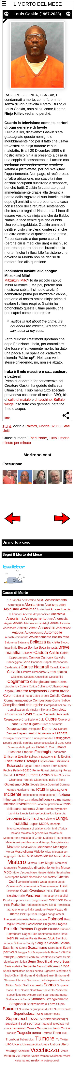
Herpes (11, 789)
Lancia (24, 813)
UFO (8, 1044)
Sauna (23, 947)
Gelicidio (64, 775)
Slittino (10, 985)
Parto (67, 900)
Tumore (44, 1038)
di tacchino (43, 400)
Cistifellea (17, 676)
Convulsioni (13, 714)
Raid (34, 933)
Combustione (42, 700)
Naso (33, 872)
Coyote (37, 714)
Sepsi (66, 961)
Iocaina (42, 804)
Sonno (49, 984)
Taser (36, 1023)
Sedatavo (45, 957)
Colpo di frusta (22, 695)
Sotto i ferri (13, 990)
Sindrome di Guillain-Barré (37, 975)
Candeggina (14, 662)
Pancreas (33, 895)
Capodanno (60, 662)
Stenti (26, 999)
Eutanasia (15, 766)
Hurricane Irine (26, 789)
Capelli (47, 662)
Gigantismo (12, 784)
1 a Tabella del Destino (21, 600)
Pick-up (25, 914)
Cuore (51, 719)
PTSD (49, 890)
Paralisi (62, 895)
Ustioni (55, 1044)
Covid (27, 714)
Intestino (9, 804)
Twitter (64, 1039)
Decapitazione (17, 728)
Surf (23, 1023)
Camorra (47, 657)
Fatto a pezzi (59, 765)
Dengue (11, 733)
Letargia (60, 813)
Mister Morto (62, 856)
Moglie (49, 863)
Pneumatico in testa (16, 919)
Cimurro (26, 672)
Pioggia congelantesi (50, 914)
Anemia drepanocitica (36, 614)
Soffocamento (33, 985)
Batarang (23, 642)
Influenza (9, 799)
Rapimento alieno (49, 933)
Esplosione (46, 761)
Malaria (15, 833)
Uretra (45, 1044)
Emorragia (42, 752)
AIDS (40, 600)
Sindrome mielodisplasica (43, 980)
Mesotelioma (24, 851)
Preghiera (49, 924)
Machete (55, 824)
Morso (65, 867)
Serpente (29, 966)
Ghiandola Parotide (21, 779)
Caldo (64, 653)
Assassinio (46, 628)
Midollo (39, 851)
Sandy (30, 943)
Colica (33, 686)
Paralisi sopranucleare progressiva (25, 900)
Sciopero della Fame (45, 952)
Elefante (60, 747)
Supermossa (52, 1013)
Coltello (55, 695)
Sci (30, 952)
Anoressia (60, 618)
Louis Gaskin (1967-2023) (37, 14)
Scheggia (21, 952)
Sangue (40, 943)
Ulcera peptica (31, 1044)
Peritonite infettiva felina (41, 904)
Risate (33, 938)
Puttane (65, 929)
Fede (16, 770)
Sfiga (65, 966)
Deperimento (26, 733)
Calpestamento (18, 657)
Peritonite (18, 904)
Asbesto (65, 623)
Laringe (34, 813)
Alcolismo (51, 604)
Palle (22, 895)
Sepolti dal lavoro (49, 961)
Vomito (44, 1056)
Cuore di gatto (30, 724)
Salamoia (20, 943)
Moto (7, 872)
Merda (10, 851)
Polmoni (55, 918)
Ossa (64, 886)
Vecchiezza (44, 1050)
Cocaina (29, 676)
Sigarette (49, 971)
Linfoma (29, 818)
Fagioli (28, 765)
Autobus (18, 632)
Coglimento (18, 681)
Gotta (43, 784)
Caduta (41, 652)
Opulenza (13, 886)
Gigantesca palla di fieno (49, 779)
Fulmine (20, 775)
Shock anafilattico (14, 971)
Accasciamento (56, 600)
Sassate (53, 943)
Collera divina (58, 691)
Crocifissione (30, 719)
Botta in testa (48, 647)
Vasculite (24, 1051)
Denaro (62, 728)
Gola (25, 784)
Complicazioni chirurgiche (23, 705)
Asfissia (22, 628)
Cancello (59, 657)
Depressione (45, 733)
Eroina (65, 756)
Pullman (53, 929)
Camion (34, 657)
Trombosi (12, 1039)
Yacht (66, 1056)
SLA (51, 938)
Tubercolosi (27, 1039)
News (24, 877)
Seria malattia (13, 966)
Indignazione (47, 794)
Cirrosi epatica (57, 672)
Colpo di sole (41, 695)
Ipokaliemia (54, 804)
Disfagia (9, 738)
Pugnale (40, 929)
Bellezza (38, 641)
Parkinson (55, 900)
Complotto (59, 709)
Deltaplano (34, 728)
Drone (40, 747)
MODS (44, 824)
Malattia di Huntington (57, 837)
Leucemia (14, 818)
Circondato (39, 672)
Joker (40, 808)
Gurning (64, 784)
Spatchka (36, 990)
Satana (65, 943)
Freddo (8, 775)
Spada (25, 990)
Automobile (53, 632)
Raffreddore (14, 933)
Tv (57, 1039)
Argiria (8, 623)
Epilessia (34, 756)
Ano (50, 618)
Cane (26, 662)
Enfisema (10, 756)
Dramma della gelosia (21, 747)
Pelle (7, 904)
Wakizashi (56, 1056)
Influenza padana (27, 799)
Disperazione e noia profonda (33, 738)
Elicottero (14, 752)
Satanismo (10, 947)
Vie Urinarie (23, 1056)
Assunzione (63, 628)
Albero (40, 604)
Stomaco (38, 999)
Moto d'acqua (20, 872)
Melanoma (44, 847)
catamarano (22, 1060)
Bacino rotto (60, 637)
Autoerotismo (33, 632)
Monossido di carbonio (34, 867)
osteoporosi (51, 1060)
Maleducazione (15, 842)
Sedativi (57, 957)
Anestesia (58, 614)
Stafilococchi (14, 999)
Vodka (35, 1056)
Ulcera (17, 1044)
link (7, 418)
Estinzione (62, 761)
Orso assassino (49, 886)
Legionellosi (46, 813)
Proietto (11, 928)
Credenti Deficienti (56, 714)
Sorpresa (62, 985)
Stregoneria (17, 1004)
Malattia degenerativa (34, 833)
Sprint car (43, 994)
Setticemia (52, 966)
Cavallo (54, 667)
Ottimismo (13, 890)
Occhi (13, 881)
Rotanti (42, 938)
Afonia (29, 605)
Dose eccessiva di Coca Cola (52, 742)
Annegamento (35, 618)
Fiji (60, 770)
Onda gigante (48, 881)
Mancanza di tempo (37, 842)
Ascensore (10, 628)
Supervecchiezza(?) (54, 1019)
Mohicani (61, 863)
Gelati (54, 775)
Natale (42, 872)
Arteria (18, 623)
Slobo (18, 985)
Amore (55, 609)
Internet (66, 799)
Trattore (47, 1033)
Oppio (61, 881)
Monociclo (10, 867)
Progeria (61, 924)
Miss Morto (34, 856)
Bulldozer (28, 653)
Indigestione (30, 794)
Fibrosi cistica (49, 770)
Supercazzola (62, 1009)
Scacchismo (37, 948)
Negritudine (63, 872)
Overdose (37, 891)
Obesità (63, 877)
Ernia (57, 756)
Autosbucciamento (16, 637)
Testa (57, 1028)
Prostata (26, 929)
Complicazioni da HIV (57, 705)
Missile (48, 856)
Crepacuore (12, 719)
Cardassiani (12, 667)
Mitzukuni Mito (16, 280)
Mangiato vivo (59, 842)
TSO (30, 1023)
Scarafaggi (55, 947)
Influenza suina (50, 799)
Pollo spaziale (38, 919)
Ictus (40, 789)
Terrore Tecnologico (39, 1028)
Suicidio (10, 1008)
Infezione (62, 795)
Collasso (43, 686)
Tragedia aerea (29, 1033)
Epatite (23, 756)
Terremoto (19, 1028)
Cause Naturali (35, 666)
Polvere (21, 924)
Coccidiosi (41, 676)
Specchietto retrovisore (21, 994)
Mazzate (13, 847)
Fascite (45, 765)
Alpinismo (11, 609)
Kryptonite (60, 808)
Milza (48, 851)
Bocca (22, 647)
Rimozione (22, 938)
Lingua (41, 818)
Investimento (26, 804)
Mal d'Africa (59, 828)
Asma (33, 628)
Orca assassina (29, 886)
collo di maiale (19, 400)
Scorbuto (33, 957)
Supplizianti (12, 1023)
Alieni (62, 604)
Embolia (27, 752)
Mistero (16, 862)
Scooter (20, 957)
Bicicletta (53, 642)
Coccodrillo (56, 676)
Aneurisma (15, 618)
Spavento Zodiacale (55, 990)
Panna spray (50, 895)
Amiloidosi (43, 609)
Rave (64, 933)
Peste (50, 909)
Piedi (33, 914)
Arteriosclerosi (32, 623)
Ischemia (28, 808)
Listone (50, 818)
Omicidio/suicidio (28, 881)
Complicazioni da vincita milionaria (29, 709)
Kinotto (49, 808)
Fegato (25, 770)
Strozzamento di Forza (41, 1004)
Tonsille (11, 1033)
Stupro (60, 1004)
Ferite (36, 770)
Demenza (49, 729)
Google (34, 784)
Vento (64, 1051)
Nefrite (51, 872)
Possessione (34, 924)
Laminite (13, 813)
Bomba (33, 647)
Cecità (64, 667)
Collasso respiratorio (30, 691)
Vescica (9, 1056)
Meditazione (29, 847)
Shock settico (34, 971)
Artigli (45, 623)
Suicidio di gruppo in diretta (36, 1009)
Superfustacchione (28, 1014)
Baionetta (11, 642)
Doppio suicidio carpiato (18, 742)
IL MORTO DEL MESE (37, 4)
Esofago (30, 761)
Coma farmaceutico (18, 700)
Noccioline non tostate (43, 877)
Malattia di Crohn (31, 837)
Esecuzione (38, 438)
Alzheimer (28, 609)
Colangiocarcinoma (44, 681)
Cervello (13, 672)
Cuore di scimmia (51, 724)
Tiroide (65, 1028)
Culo (41, 719)
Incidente (13, 794)
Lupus (34, 824)
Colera (24, 686)
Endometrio (59, 752)
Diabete (61, 733)
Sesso (41, 966)
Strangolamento (57, 999)
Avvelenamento (40, 637)
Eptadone (47, 756)
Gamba (44, 775)
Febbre (7, 770)
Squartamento (58, 994)
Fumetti (32, 775)
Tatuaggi (46, 1023)
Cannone (36, 662)
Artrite (54, 623)
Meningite (60, 847)
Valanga (11, 1051)
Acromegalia (16, 604)
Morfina (55, 867)
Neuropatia (12, 877)
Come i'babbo (61, 700)
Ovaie (24, 890)
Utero (65, 1044)
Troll (64, 1033)
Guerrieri (53, 784)
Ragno (26, 933)
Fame (36, 765)
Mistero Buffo (36, 863)
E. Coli (49, 747)
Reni (10, 938)
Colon (7, 696)
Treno (57, 1033)
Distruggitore (61, 738)
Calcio (54, 653)
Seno (32, 961)
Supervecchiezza (22, 1018)
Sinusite (65, 980)
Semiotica (20, 961)
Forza (67, 770)
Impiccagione (56, 789)
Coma (66, 696)
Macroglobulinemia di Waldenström (29, 828)
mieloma (37, 1060)
